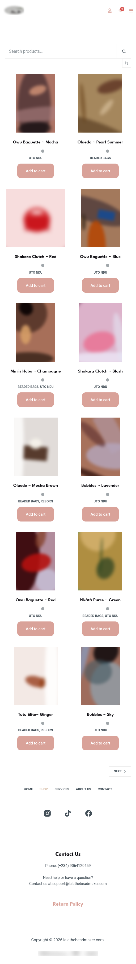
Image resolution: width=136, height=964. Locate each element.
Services (62, 789)
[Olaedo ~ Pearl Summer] (100, 103)
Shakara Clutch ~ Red (35, 257)
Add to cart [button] (35, 171)
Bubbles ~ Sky (100, 715)
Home (28, 789)
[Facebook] (88, 813)
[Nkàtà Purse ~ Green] (100, 561)
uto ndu (35, 158)
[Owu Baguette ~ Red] (35, 561)
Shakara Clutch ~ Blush (100, 371)
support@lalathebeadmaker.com (79, 884)
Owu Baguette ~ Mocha (35, 142)
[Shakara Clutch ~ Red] (35, 218)
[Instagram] (47, 813)
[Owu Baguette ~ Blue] (100, 218)
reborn (47, 501)
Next (120, 771)
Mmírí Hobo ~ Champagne (35, 371)
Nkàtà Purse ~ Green (100, 600)
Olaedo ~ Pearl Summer (100, 142)
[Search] (124, 51)
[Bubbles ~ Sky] (100, 676)
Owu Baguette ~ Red (36, 600)
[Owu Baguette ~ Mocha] (35, 103)
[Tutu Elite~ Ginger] (35, 676)
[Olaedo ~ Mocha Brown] (35, 447)
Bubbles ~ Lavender (100, 486)
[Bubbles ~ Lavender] (100, 447)
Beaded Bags (100, 158)
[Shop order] (126, 63)
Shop (44, 789)
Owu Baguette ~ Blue (100, 257)
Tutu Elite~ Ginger (35, 715)
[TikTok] (68, 813)
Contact (105, 789)
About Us (83, 789)
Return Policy (68, 904)
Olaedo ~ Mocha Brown (35, 486)
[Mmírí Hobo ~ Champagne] (35, 332)
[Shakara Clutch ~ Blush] (100, 332)
